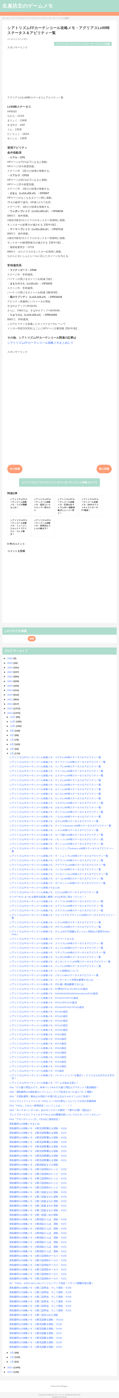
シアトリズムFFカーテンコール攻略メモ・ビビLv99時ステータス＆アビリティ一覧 (53, 892)
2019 (10, 690)
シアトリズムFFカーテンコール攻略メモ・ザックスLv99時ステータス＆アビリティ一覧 (56, 812)
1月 (12, 1361)
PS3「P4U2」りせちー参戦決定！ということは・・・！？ (40, 1105)
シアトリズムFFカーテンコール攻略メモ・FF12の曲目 (38, 1020)
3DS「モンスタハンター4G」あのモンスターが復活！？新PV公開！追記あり (50, 1110)
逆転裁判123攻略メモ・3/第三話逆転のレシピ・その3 (38, 1178)
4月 (12, 753)
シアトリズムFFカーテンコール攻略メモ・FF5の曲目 (37, 1052)
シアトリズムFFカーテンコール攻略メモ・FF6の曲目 (37, 1048)
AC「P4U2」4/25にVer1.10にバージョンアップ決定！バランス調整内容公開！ (51, 1283)
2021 (10, 681)
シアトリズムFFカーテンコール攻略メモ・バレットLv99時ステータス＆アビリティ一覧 (56, 839)
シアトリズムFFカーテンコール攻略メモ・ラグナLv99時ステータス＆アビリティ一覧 (55, 757)
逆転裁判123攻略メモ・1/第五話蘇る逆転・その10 (36, 1319)
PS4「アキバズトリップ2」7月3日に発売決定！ (35, 1119)
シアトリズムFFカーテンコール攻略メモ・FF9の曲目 (37, 1034)
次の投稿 (15, 469)
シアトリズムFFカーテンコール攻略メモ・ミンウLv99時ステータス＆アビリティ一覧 (55, 869)
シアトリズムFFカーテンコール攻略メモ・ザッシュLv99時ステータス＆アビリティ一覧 (56, 844)
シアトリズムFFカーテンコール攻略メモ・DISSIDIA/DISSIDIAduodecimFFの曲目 (53, 993)
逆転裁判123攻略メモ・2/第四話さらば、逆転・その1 (38, 1251)
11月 (13, 721)
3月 (12, 1352)
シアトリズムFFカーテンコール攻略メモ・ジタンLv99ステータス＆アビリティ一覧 (53, 975)
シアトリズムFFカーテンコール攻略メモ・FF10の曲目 (38, 1030)
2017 (10, 699)
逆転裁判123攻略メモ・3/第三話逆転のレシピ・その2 (38, 1183)
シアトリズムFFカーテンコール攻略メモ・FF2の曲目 (37, 1061)
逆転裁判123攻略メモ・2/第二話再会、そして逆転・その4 (40, 1296)
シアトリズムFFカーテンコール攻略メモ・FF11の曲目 (38, 1025)
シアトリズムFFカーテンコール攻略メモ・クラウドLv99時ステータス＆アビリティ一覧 (56, 910)
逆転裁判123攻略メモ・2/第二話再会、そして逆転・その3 (40, 1301)
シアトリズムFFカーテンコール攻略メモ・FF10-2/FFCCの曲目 (43, 1002)
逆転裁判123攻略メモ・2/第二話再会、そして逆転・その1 (40, 1310)
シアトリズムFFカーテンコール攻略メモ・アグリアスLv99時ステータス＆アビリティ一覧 (57, 865)
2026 (10, 658)
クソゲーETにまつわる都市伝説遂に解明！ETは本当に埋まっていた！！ (48, 896)
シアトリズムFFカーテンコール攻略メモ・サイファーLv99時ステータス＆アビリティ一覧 (57, 762)
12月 (13, 717)
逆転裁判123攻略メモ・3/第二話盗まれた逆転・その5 (38, 1192)
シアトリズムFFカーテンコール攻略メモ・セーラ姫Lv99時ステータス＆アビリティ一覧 (56, 835)
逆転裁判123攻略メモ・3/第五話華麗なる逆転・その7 (38, 1132)
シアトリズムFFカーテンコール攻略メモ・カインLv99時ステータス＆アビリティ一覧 (55, 789)
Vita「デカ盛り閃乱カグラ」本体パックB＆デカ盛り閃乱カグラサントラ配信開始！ (54, 1087)
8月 (12, 735)
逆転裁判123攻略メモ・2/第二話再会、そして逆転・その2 (40, 1306)
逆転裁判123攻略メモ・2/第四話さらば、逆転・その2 (38, 1246)
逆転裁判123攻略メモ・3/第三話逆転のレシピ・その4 (38, 1174)
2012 (10, 1372)
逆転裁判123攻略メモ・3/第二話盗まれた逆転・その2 (38, 1205)
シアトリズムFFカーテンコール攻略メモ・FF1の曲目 (37, 1066)
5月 (12, 749)
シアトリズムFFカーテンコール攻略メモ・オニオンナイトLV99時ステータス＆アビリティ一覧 (59, 961)
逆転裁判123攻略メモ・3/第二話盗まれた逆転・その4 (38, 1196)
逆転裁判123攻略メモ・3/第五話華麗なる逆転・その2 (38, 1155)
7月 (12, 739)
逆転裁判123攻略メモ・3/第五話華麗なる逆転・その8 (38, 1128)
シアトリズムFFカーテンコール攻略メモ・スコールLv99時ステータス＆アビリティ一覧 (56, 771)
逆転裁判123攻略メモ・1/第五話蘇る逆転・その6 (35, 1338)
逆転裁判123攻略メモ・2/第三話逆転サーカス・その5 (38, 1260)
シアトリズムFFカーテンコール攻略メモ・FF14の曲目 (38, 1011)
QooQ (64, 1397)
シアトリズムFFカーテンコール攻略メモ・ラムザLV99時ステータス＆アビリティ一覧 (55, 957)
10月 (13, 726)
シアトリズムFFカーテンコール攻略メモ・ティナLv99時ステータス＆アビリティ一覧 (55, 780)
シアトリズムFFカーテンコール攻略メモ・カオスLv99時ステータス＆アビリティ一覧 (55, 807)
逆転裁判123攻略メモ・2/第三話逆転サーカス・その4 (38, 1265)
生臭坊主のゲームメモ (27, 6)
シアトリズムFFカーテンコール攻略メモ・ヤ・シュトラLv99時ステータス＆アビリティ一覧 (58, 856)
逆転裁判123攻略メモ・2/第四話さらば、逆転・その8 (38, 1219)
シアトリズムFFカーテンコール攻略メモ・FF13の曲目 (38, 1016)
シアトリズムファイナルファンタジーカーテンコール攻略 (83, 44)
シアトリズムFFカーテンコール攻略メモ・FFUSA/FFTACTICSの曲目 (46, 1007)
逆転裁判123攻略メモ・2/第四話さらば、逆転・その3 (38, 1242)
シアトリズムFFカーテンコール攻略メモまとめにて (40, 342)
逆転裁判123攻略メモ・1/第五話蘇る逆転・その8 (35, 1328)
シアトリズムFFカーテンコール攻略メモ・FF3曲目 (36, 1071)
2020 (10, 685)
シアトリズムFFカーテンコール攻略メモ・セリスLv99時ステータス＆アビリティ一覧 (55, 784)
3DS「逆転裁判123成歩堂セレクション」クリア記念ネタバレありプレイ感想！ (51, 1092)
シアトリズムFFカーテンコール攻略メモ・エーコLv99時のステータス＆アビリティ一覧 (56, 878)
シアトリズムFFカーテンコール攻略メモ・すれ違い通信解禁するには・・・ (50, 984)
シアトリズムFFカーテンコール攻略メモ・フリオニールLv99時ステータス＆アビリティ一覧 (58, 874)
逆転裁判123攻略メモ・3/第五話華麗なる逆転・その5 (38, 1142)
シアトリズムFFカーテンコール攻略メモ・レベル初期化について (44, 970)
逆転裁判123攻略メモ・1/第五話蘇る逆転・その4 (35, 1347)
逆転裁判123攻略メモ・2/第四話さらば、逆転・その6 (38, 1228)
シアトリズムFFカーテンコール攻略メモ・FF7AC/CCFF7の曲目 (43, 998)
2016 (10, 704)
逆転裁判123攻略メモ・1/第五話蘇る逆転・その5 (35, 1342)
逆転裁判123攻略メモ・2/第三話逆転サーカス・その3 (38, 1269)
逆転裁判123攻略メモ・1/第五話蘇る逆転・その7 (35, 1333)
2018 (10, 694)
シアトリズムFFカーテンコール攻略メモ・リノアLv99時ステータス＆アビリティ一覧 (55, 766)
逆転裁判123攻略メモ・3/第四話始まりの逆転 (33, 1164)
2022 (10, 676)
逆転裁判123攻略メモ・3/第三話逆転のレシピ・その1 (38, 1187)
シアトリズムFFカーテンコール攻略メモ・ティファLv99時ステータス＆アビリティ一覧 (56, 901)
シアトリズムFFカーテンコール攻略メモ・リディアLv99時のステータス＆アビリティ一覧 (57, 952)
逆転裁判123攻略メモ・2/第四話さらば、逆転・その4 (38, 1237)
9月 (12, 730)
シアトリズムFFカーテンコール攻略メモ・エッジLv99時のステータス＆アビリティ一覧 (56, 948)
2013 (10, 1367)
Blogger (64, 1386)
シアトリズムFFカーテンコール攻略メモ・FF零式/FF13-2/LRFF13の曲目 (48, 989)
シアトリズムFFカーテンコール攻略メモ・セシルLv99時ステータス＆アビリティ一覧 (55, 793)
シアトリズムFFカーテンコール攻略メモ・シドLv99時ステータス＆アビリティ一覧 (53, 830)
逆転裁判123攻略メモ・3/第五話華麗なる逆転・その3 (38, 1151)
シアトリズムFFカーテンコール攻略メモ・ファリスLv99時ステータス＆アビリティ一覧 (56, 943)
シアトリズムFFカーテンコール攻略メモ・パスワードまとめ (41, 939)
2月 (12, 1357)
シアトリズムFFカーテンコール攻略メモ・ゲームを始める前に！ (44, 1083)
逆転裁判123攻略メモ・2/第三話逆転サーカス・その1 (38, 1278)
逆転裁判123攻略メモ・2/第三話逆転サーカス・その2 (38, 1274)
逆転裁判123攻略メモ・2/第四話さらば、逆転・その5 (38, 1233)
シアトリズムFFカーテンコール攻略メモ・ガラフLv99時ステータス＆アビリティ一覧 (55, 927)
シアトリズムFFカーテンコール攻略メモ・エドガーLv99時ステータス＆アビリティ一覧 (56, 775)
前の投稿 (104, 469)
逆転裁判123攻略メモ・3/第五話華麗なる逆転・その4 (38, 1146)
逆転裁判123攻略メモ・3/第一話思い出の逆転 (33, 1215)
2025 (10, 663)
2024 (10, 667)
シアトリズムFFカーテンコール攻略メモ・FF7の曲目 (37, 1043)
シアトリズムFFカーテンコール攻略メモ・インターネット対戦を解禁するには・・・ (54, 979)
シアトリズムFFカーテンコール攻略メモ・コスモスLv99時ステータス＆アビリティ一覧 (56, 803)
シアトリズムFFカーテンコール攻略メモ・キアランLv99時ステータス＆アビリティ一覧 (56, 860)
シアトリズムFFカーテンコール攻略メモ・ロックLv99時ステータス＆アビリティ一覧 (55, 798)
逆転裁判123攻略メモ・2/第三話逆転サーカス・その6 (38, 1255)
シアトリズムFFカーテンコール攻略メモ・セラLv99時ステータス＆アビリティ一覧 (53, 821)
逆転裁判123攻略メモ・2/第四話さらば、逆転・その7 (38, 1224)
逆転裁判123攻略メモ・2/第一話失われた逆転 (33, 1315)
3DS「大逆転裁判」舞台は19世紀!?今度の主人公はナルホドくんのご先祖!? (49, 1096)
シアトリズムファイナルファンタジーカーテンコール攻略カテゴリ (59, 482)
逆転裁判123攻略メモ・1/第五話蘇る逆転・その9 (35, 1324)
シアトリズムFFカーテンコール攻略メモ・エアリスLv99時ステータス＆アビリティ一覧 (56, 905)
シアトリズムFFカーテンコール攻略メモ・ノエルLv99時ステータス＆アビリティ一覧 (55, 816)
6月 (12, 744)
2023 (10, 672)
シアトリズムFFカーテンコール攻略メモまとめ (34, 887)
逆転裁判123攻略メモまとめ (24, 1123)
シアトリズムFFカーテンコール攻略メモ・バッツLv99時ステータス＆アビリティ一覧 (55, 966)
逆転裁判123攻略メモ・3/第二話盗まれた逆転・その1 (38, 1210)
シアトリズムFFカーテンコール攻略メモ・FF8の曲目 (37, 1039)
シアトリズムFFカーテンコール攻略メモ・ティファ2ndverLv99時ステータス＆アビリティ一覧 (60, 825)
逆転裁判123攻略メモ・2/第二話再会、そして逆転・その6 (40, 1287)
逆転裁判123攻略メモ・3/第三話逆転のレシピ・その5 (38, 1169)
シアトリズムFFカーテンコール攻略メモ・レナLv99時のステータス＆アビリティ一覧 (55, 922)
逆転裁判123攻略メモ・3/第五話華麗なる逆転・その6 (38, 1137)
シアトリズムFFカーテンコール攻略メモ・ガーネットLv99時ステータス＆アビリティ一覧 (57, 883)
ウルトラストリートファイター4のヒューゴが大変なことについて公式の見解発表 (52, 1101)
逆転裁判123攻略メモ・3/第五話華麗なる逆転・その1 (38, 1160)
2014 (10, 713)
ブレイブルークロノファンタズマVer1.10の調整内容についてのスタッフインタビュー (55, 1114)
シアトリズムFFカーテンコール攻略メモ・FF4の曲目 (37, 1057)
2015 (10, 708)
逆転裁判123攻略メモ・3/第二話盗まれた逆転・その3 (38, 1201)
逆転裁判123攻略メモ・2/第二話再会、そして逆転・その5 (40, 1292)
